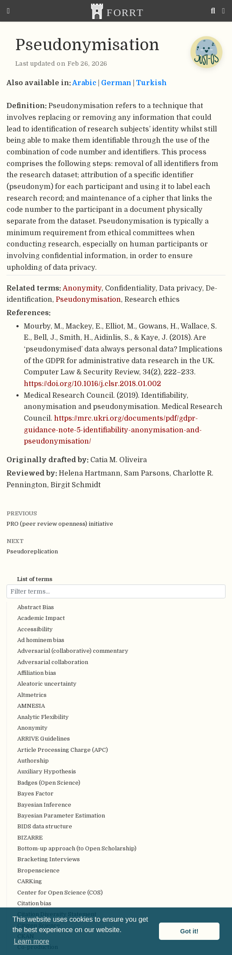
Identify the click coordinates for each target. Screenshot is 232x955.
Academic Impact (41, 618)
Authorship (33, 760)
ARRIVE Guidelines (43, 738)
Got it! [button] (189, 931)
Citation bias (34, 903)
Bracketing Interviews (48, 859)
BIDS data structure (44, 826)
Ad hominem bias (40, 640)
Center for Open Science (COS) (60, 892)
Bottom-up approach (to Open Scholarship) (77, 848)
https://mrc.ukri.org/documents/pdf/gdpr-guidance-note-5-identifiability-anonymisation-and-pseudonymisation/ (113, 429)
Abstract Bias (35, 607)
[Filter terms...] (116, 591)
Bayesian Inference (44, 805)
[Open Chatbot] (206, 52)
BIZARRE (30, 837)
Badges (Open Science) (48, 782)
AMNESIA (31, 706)
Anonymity (32, 728)
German (116, 83)
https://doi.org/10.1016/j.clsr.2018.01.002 (92, 384)
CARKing (29, 881)
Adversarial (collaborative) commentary (72, 651)
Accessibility (35, 629)
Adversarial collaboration (52, 662)
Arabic (84, 83)
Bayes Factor (35, 793)
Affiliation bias (36, 673)
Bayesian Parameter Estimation (61, 815)
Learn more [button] (31, 941)
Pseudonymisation (88, 299)
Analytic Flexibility (43, 717)
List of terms (34, 579)
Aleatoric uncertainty (46, 683)
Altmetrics (32, 695)
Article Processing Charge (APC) (62, 750)
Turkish (151, 83)
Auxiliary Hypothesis (46, 771)
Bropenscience (38, 870)
